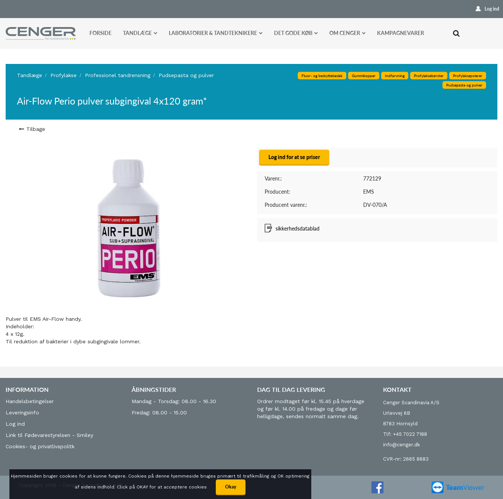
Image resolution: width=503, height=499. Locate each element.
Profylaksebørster (429, 75)
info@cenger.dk (401, 444)
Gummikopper (364, 75)
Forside (100, 33)
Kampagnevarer (400, 33)
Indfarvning (395, 75)
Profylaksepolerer (467, 75)
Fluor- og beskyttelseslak (321, 75)
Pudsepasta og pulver (186, 75)
